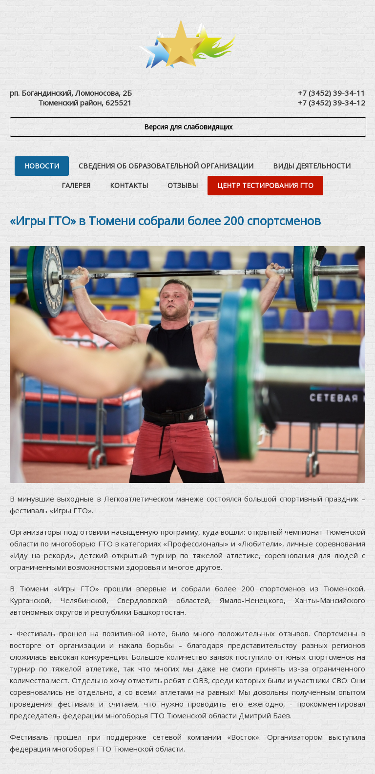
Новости (41, 165)
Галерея (76, 185)
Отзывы (182, 185)
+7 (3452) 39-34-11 (331, 93)
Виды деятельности (312, 165)
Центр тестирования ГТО (265, 185)
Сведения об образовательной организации (166, 165)
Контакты (129, 185)
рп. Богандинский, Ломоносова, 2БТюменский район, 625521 (71, 97)
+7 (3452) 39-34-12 (331, 102)
